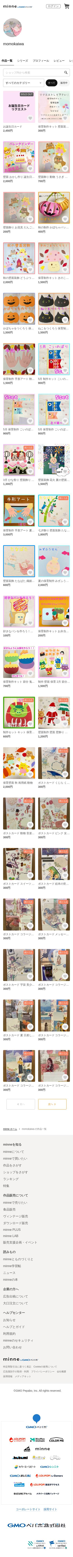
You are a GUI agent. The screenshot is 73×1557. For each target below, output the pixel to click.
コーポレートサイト (28, 1509)
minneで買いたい (15, 1158)
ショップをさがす (15, 1172)
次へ (52, 1104)
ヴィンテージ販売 (15, 1216)
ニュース (9, 1272)
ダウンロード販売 (15, 1223)
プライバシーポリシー (43, 1371)
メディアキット (23, 1376)
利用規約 (9, 1333)
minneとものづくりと (18, 1259)
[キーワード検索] (36, 72)
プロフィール (41, 60)
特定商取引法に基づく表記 (17, 1366)
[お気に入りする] (30, 118)
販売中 (64, 83)
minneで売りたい (15, 1202)
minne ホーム (10, 1129)
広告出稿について (15, 1296)
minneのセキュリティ (18, 1340)
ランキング (11, 1179)
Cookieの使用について (45, 1366)
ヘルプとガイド (14, 1326)
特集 (6, 1185)
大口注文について (15, 1303)
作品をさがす (12, 1165)
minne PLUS (12, 1229)
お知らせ (9, 1320)
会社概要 (61, 1371)
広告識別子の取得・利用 (16, 1371)
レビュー (59, 60)
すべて (51, 83)
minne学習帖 (12, 1266)
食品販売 (9, 1209)
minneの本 (10, 1279)
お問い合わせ (12, 1347)
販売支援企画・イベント (20, 1242)
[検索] (66, 72)
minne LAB (10, 1236)
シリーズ (22, 60)
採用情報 (7, 1376)
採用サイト (50, 1509)
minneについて (13, 1151)
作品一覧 (7, 60)
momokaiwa (13, 44)
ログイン (53, 6)
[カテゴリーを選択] (23, 83)
